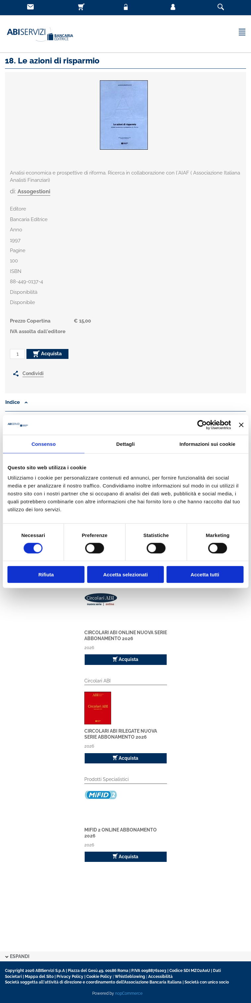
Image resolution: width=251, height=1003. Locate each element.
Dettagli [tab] (125, 443)
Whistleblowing (130, 976)
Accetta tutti (204, 574)
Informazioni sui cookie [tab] (207, 443)
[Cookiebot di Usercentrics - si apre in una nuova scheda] (202, 425)
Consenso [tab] (43, 443)
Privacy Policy (70, 976)
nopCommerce (129, 993)
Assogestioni (34, 191)
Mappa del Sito (39, 976)
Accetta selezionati (125, 574)
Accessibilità (160, 976)
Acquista (47, 354)
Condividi (33, 373)
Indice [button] (16, 402)
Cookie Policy (99, 976)
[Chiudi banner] (241, 424)
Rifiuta (46, 574)
